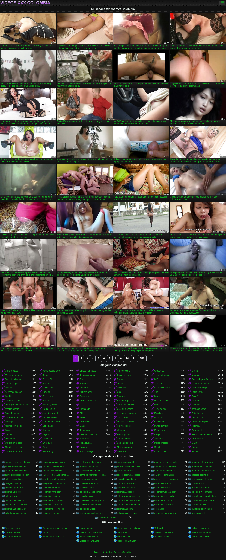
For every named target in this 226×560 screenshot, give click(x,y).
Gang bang (47, 426)
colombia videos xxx (126, 492)
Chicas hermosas (88, 371)
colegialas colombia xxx (16, 483)
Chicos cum (197, 417)
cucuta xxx (159, 509)
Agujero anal (86, 392)
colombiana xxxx (88, 509)
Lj (80, 405)
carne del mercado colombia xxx (18, 475)
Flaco (82, 379)
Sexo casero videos (89, 536)
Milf (156, 379)
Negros (45, 434)
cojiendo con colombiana (166, 479)
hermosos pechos (13, 392)
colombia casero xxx (126, 483)
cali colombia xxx (125, 470)
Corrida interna (124, 438)
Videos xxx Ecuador (126, 541)
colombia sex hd (162, 487)
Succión (195, 396)
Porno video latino (200, 536)
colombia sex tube (200, 487)
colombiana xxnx (199, 504)
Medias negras (12, 409)
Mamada (46, 383)
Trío (156, 392)
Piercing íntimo (124, 434)
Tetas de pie (160, 409)
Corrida (195, 447)
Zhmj (44, 447)
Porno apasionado (51, 371)
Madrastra (84, 438)
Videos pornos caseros (53, 536)
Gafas (82, 426)
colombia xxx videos (51, 496)
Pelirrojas (196, 426)
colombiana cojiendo (164, 496)
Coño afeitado (11, 371)
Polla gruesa (86, 443)
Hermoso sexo (124, 426)
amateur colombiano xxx (128, 466)
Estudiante (159, 413)
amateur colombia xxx (90, 466)
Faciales (46, 392)
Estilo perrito (198, 392)
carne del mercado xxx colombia (93, 475)
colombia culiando (162, 483)
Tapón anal (85, 430)
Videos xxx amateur (163, 532)
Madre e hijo (48, 451)
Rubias (8, 388)
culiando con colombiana (91, 513)
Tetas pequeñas (87, 375)
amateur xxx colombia (52, 470)
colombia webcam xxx (202, 492)
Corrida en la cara (13, 451)
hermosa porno (199, 409)
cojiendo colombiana (126, 479)
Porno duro (159, 417)
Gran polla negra (199, 388)
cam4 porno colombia (164, 470)
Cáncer (8, 434)
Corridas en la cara (51, 421)
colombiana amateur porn (129, 496)
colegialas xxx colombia (53, 483)
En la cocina (197, 438)
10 (127, 358)
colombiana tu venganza (16, 504)
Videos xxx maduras (201, 532)
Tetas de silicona (13, 379)
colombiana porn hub (164, 500)
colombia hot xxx (199, 483)
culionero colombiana (127, 513)
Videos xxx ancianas (89, 541)
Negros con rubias (13, 426)
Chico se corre (124, 375)
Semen (45, 375)
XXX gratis (159, 528)
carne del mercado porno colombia (55, 475)
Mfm (156, 405)
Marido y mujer (87, 451)
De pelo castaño (162, 388)
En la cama (122, 388)
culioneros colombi (107, 517)
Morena (195, 375)
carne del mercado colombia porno (205, 470)
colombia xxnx (12, 496)
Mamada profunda (13, 375)
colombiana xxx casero (16, 509)
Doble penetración (88, 400)
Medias (120, 383)
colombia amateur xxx (90, 483)
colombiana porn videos (203, 500)
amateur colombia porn (202, 462)
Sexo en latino (123, 536)
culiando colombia (50, 513)
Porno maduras (87, 528)
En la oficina (160, 451)
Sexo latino (122, 532)
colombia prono (87, 487)
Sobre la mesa (12, 413)
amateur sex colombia (202, 466)
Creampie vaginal (125, 409)
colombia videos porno (90, 492)
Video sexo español (14, 536)
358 (142, 358)
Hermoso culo (123, 371)
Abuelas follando (162, 536)
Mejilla (195, 371)
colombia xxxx (86, 496)
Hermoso (46, 430)
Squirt (157, 447)
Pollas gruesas (161, 443)
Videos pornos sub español (55, 528)
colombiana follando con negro (130, 500)
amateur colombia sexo (53, 466)
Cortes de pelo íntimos (202, 379)
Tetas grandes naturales (16, 405)
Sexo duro (85, 396)
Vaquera (196, 405)
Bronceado (85, 409)
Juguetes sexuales (51, 413)
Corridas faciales (13, 400)
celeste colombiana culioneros (18, 479)
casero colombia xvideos (128, 475)
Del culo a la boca (125, 405)
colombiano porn (125, 509)
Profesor (196, 451)
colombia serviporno (126, 487)
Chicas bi (84, 413)
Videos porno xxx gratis (91, 532)
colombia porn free (14, 487)
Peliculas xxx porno (201, 528)
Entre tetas (159, 430)
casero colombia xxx (164, 475)
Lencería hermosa (200, 383)
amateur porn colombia (165, 466)
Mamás (45, 400)
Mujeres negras (124, 447)
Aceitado (158, 438)
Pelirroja (9, 421)
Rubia (120, 379)
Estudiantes (197, 413)
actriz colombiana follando (92, 462)
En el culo (47, 443)
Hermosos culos (162, 400)
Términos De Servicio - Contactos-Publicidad (113, 552)
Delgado (84, 388)
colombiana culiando (14, 500)
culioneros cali (198, 513)
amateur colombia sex (15, 466)
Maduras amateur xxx (15, 532)
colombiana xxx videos (53, 509)
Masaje (195, 443)
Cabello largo (11, 383)
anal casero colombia (90, 470)
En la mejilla (197, 430)
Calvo (8, 430)
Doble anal (10, 438)
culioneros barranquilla (165, 513)
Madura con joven (125, 421)
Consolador (159, 421)
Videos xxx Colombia (25, 3)
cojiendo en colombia (202, 479)
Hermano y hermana (126, 413)
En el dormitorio (49, 396)
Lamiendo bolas (49, 417)
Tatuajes (158, 383)
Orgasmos (159, 371)
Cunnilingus (47, 388)
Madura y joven (49, 405)
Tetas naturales (161, 375)
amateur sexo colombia (16, 470)
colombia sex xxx (13, 492)
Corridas (9, 396)
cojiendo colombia (88, 479)
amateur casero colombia (166, 462)
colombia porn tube (51, 487)
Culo (119, 392)
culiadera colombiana (202, 509)
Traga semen (48, 409)
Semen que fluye (125, 443)
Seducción (47, 438)
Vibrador (121, 430)
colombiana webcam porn (129, 504)
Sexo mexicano (12, 528)
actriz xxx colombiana (127, 462)
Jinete (82, 417)
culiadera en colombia (15, 513)
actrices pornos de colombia (55, 462)
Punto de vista (161, 426)
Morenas (84, 383)
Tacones (121, 396)
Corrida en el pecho (201, 421)
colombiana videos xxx (90, 504)
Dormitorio (85, 421)
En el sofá (47, 379)
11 (134, 358)
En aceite (121, 451)
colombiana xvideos (163, 504)
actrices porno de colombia (17, 462)
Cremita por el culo (89, 434)
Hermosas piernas (125, 400)
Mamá (157, 396)
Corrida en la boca (13, 447)
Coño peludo (123, 417)
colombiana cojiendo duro (204, 496)
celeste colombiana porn (53, 479)
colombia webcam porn (165, 492)
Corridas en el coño (14, 417)
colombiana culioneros (52, 500)
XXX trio (46, 532)
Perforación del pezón (202, 434)
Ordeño (195, 400)
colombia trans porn (51, 492)
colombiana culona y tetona (93, 500)
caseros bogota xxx (201, 475)
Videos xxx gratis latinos (128, 528)
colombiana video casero (54, 504)
